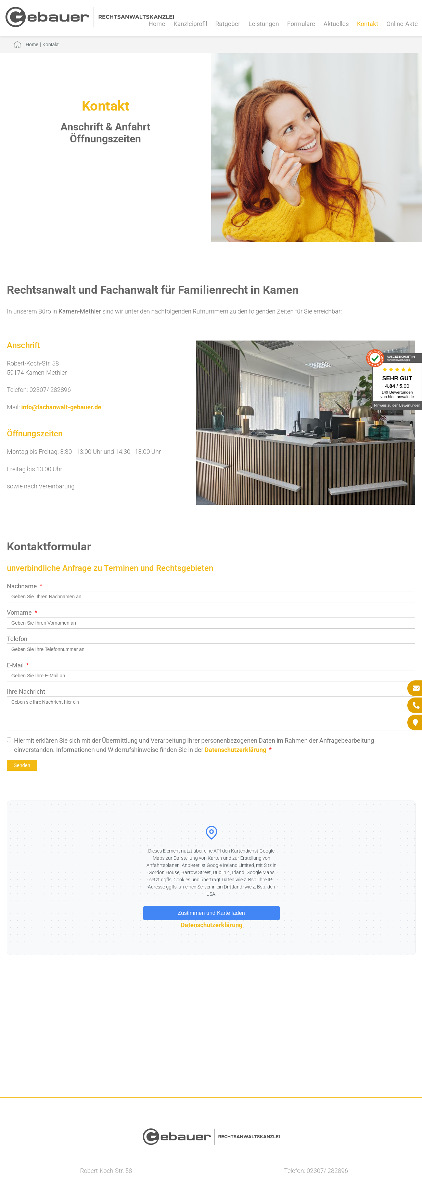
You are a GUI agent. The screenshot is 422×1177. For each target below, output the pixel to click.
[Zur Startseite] (89, 25)
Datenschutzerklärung (235, 749)
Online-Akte (402, 23)
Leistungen (263, 23)
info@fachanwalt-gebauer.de (61, 407)
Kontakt (367, 23)
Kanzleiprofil (190, 23)
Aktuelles (336, 23)
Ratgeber (227, 23)
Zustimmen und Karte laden (211, 913)
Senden (22, 765)
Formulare (301, 23)
